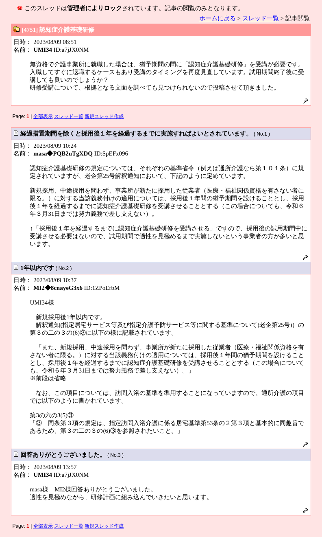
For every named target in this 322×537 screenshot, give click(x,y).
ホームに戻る (217, 18)
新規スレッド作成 (104, 116)
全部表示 (43, 116)
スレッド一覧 (260, 18)
